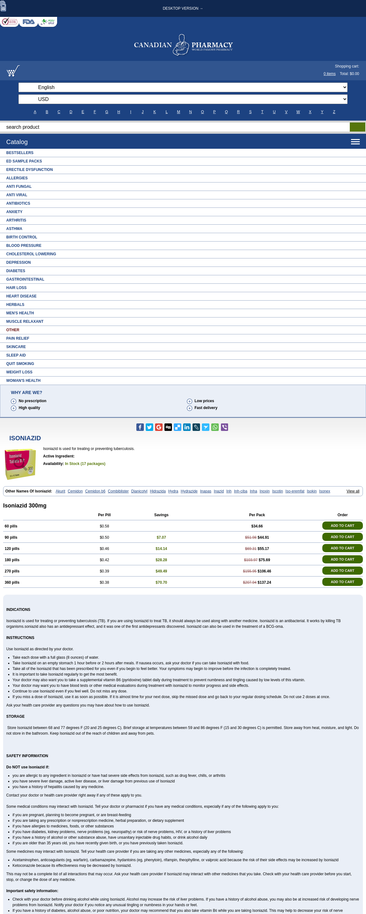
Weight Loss (19, 372)
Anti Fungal (19, 186)
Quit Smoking (20, 364)
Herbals (15, 304)
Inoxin (265, 491)
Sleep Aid (16, 355)
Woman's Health (23, 380)
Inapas (205, 491)
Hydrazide (189, 491)
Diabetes (15, 271)
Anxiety (14, 212)
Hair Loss (16, 288)
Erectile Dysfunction (29, 169)
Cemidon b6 (95, 491)
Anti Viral (16, 195)
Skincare (16, 347)
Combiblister (118, 491)
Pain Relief (17, 338)
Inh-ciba (240, 491)
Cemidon (75, 491)
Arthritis (16, 220)
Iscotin (277, 491)
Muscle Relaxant (24, 321)
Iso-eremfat (295, 491)
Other (12, 330)
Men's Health (20, 313)
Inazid (219, 491)
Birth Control (21, 237)
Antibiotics (18, 203)
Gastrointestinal (25, 279)
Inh (229, 491)
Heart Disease (21, 296)
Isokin (312, 491)
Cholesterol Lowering (31, 254)
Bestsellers (19, 153)
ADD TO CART (342, 525)
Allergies (17, 178)
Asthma (14, 229)
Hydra (173, 491)
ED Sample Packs (24, 161)
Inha (253, 491)
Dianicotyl (139, 491)
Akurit (60, 491)
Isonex (324, 491)
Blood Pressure (23, 245)
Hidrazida (158, 491)
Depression (18, 262)
